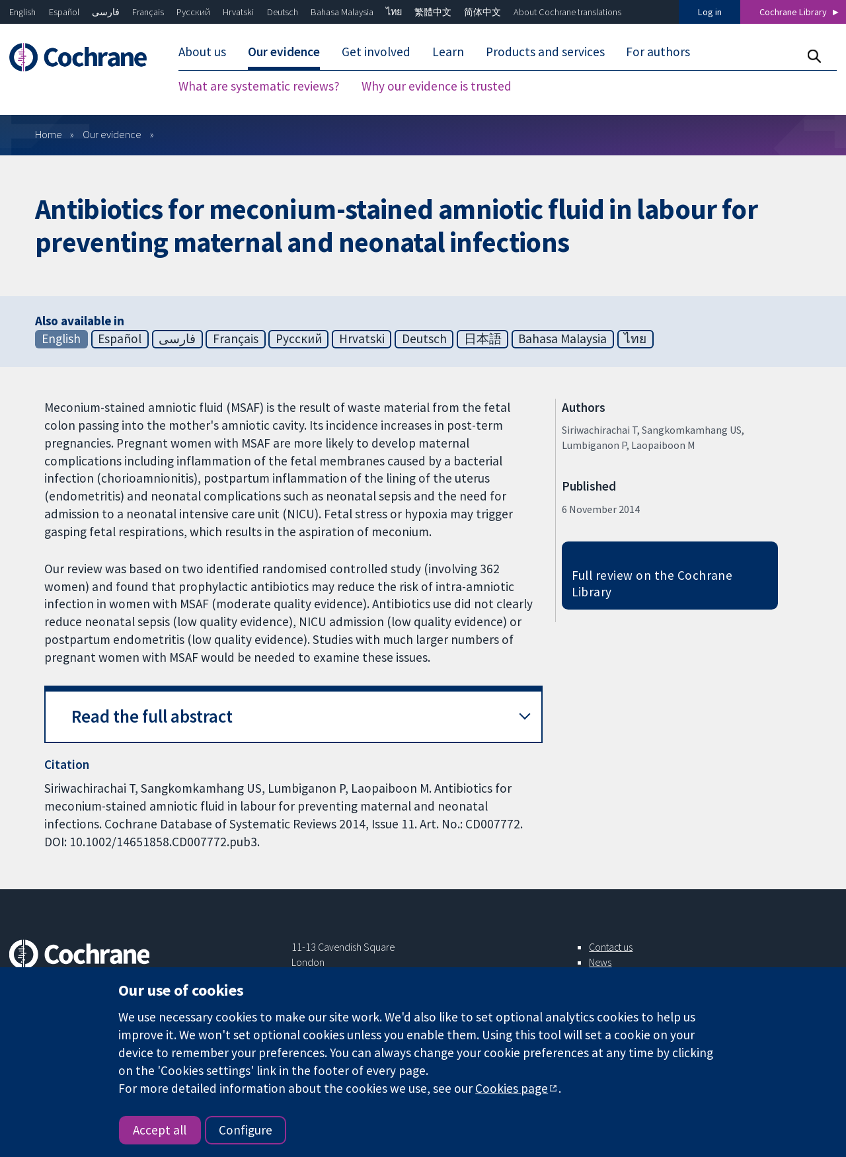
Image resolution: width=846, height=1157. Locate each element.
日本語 (483, 338)
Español (64, 12)
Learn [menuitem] (448, 52)
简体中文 (482, 12)
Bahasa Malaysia (342, 12)
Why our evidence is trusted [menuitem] (437, 86)
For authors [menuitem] (658, 52)
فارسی (106, 12)
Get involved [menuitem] (376, 52)
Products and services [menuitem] (545, 52)
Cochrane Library (793, 12)
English (22, 12)
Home (48, 134)
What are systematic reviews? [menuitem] (259, 86)
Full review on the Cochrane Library (652, 583)
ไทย (394, 12)
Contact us (611, 946)
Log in (710, 12)
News (600, 962)
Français (148, 12)
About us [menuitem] (202, 52)
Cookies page (511, 1088)
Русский (193, 12)
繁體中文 (432, 12)
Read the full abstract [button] (152, 716)
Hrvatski (238, 12)
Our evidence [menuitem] (284, 52)
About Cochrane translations (567, 12)
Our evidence (112, 134)
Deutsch (282, 12)
